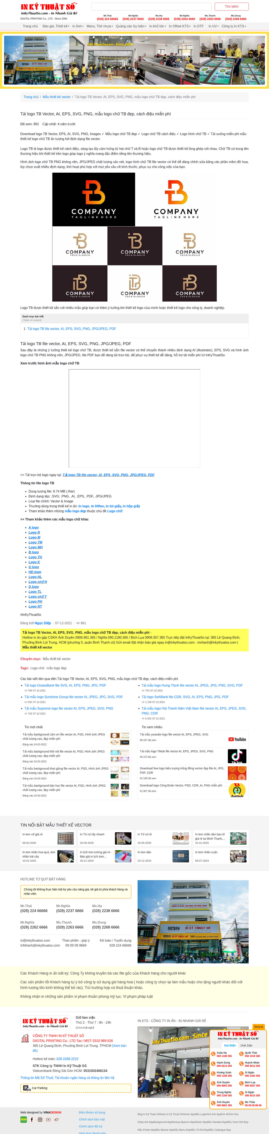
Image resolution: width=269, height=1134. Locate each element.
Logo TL (35, 591)
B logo (34, 552)
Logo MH (36, 547)
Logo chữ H (38, 582)
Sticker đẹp (201, 1122)
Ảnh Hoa (234, 1114)
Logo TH (35, 557)
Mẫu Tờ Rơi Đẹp (199, 1129)
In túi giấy (113, 506)
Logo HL (35, 577)
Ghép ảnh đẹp (145, 1122)
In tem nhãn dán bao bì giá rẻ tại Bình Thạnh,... (210, 836)
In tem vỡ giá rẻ (32, 834)
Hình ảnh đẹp (213, 1114)
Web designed (29, 1112)
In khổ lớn (156, 26)
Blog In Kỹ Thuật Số (149, 1114)
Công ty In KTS (233, 26)
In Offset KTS (179, 26)
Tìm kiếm (232, 6)
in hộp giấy (131, 506)
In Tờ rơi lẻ (145, 834)
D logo (34, 586)
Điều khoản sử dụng (92, 1112)
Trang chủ (30, 26)
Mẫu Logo (200, 1114)
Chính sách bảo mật (92, 1119)
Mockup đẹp (178, 1122)
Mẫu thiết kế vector (57, 97)
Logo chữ (114, 511)
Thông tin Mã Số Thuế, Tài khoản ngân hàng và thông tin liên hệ (67, 1078)
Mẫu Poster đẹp (146, 1129)
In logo (84, 506)
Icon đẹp (189, 1122)
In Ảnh (77, 26)
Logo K (34, 562)
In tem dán (144, 852)
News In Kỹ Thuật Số (171, 1114)
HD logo (35, 572)
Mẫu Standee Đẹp (217, 1122)
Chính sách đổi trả (91, 1126)
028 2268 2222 (68, 1059)
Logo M (34, 537)
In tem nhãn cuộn (206, 852)
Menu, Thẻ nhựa (99, 26)
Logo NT (35, 606)
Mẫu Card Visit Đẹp (237, 1122)
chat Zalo (246, 1045)
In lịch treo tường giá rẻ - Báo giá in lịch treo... (96, 854)
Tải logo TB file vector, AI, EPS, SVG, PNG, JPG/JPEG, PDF (70, 328)
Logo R (34, 532)
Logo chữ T (37, 596)
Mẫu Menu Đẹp (182, 1129)
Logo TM (35, 542)
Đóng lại (259, 1027)
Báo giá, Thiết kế (55, 26)
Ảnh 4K (225, 1114)
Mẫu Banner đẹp (164, 1129)
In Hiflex (97, 506)
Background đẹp (162, 1122)
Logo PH (35, 601)
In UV (213, 26)
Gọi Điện (230, 1045)
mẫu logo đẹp (75, 511)
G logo (34, 567)
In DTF (199, 26)
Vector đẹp (189, 1114)
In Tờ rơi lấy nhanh (92, 834)
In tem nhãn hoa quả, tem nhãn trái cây (38, 854)
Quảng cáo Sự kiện (130, 26)
